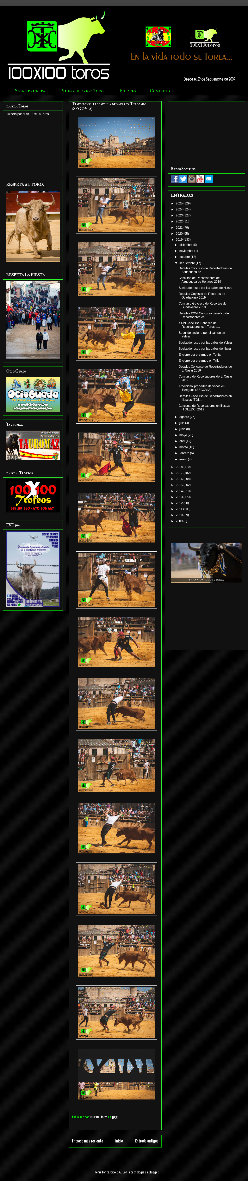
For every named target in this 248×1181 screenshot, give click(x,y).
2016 (179, 479)
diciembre (186, 244)
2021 (179, 227)
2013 (179, 497)
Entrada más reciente (87, 1141)
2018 (179, 467)
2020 (179, 233)
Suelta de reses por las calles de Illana (205, 348)
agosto (184, 417)
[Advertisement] (33, 148)
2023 (179, 215)
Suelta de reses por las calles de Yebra (205, 342)
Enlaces (128, 91)
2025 (179, 203)
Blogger (153, 1172)
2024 (179, 209)
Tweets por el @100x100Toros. (28, 114)
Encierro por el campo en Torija (199, 354)
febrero (184, 453)
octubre (185, 256)
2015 (179, 485)
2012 (179, 503)
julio (182, 423)
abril (182, 441)
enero (183, 459)
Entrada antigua (146, 1141)
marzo (184, 447)
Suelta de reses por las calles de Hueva (205, 287)
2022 (179, 221)
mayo (183, 435)
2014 (179, 491)
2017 (179, 473)
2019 (179, 239)
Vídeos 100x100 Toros (83, 91)
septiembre (187, 263)
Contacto (160, 91)
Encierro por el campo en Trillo (199, 360)
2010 (179, 515)
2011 (179, 509)
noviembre (186, 250)
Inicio (119, 1141)
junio (182, 429)
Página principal (30, 91)
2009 (179, 521)
